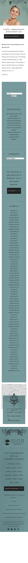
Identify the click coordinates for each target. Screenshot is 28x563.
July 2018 (13, 329)
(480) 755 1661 (16, 416)
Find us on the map (14, 420)
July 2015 (13, 366)
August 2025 (13, 231)
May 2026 (13, 210)
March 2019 (13, 319)
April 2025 (13, 240)
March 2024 (13, 271)
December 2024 (13, 250)
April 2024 (13, 268)
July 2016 (13, 349)
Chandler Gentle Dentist (14, 517)
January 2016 (13, 359)
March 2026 (13, 215)
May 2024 (13, 266)
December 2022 (13, 305)
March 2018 (13, 333)
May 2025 (13, 238)
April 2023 (13, 296)
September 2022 (13, 312)
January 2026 (13, 220)
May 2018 (13, 331)
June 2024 (13, 264)
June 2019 (13, 315)
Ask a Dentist (12, 190)
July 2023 (13, 289)
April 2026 (13, 213)
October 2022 (13, 310)
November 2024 (13, 252)
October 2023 (13, 282)
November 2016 (13, 345)
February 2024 (13, 273)
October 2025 (13, 227)
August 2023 (13, 287)
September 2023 (13, 285)
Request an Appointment (12, 36)
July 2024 (13, 261)
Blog (14, 501)
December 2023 (13, 278)
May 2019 (13, 317)
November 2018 (13, 324)
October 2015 (13, 361)
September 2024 (13, 257)
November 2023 (13, 280)
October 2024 (13, 254)
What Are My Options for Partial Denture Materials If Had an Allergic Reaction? (14, 121)
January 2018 (13, 336)
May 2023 (13, 294)
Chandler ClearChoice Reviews (14, 513)
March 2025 (13, 243)
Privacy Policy (14, 505)
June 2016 (13, 352)
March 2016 (13, 356)
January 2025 (13, 247)
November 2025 (13, 224)
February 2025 (13, 245)
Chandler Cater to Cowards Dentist (14, 496)
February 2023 (13, 301)
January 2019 (13, 322)
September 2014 (12, 370)
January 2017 (13, 342)
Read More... (5, 74)
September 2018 (13, 326)
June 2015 (13, 368)
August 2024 (13, 259)
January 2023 (13, 303)
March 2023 (13, 298)
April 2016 (13, 354)
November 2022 (13, 308)
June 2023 (13, 291)
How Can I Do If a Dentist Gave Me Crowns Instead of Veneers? (14, 128)
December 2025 (13, 222)
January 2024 (13, 275)
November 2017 (13, 338)
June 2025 (13, 236)
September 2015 (13, 363)
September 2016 (13, 347)
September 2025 (13, 229)
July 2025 (13, 234)
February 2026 (13, 217)
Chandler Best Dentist (14, 509)
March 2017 (13, 340)
